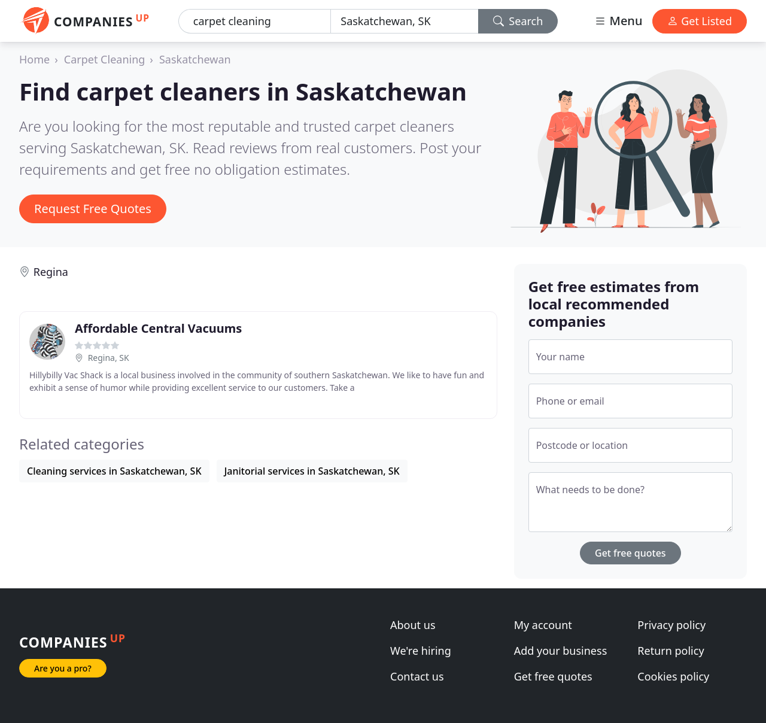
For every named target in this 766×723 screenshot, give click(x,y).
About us (413, 625)
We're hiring (420, 650)
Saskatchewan (195, 59)
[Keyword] (254, 21)
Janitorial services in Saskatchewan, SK (312, 471)
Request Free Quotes (92, 209)
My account (543, 625)
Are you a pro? (63, 668)
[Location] (404, 21)
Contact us (417, 676)
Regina (51, 272)
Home (34, 59)
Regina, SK (108, 357)
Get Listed (699, 21)
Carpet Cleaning (104, 59)
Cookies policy (673, 676)
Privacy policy (671, 625)
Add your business (560, 650)
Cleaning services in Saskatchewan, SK (114, 471)
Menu (618, 21)
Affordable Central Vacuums (158, 328)
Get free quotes (630, 553)
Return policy (670, 650)
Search (518, 21)
